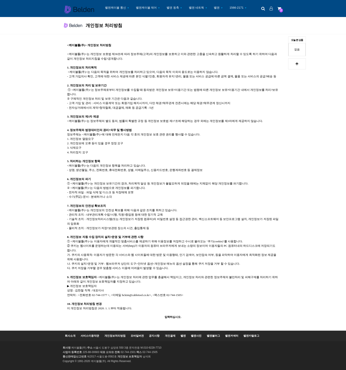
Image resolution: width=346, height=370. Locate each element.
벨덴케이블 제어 (146, 7)
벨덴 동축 (173, 7)
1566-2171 (236, 7)
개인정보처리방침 (115, 335)
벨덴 (217, 7)
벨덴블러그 (213, 335)
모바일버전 (137, 335)
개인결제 (170, 335)
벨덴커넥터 (231, 335)
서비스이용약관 (90, 335)
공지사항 (154, 335)
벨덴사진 (196, 335)
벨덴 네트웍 (196, 7)
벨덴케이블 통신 (115, 7)
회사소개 (70, 335)
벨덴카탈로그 (251, 335)
